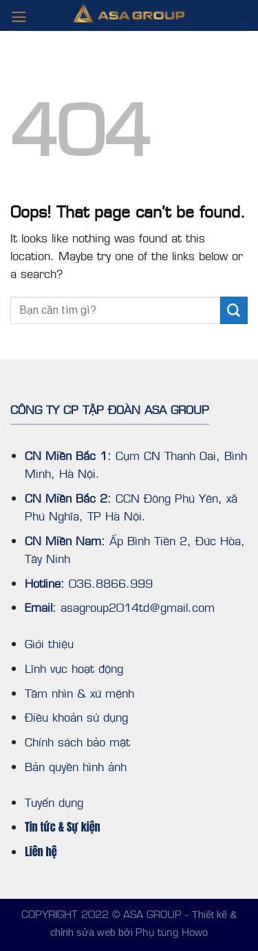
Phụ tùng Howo (172, 931)
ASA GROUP (152, 913)
